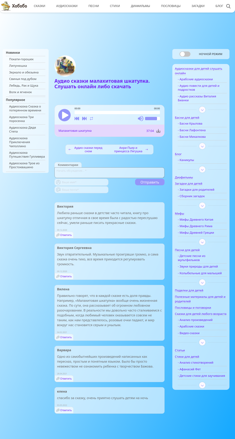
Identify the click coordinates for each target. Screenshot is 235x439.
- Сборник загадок (196, 198)
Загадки (196, 6)
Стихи (114, 6)
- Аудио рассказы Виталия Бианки (202, 100)
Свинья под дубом (22, 79)
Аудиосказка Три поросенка (21, 119)
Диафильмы (139, 6)
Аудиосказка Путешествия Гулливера (27, 154)
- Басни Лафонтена (197, 132)
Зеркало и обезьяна (24, 72)
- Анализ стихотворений (200, 373)
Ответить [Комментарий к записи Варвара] (66, 379)
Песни (93, 6)
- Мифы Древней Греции (201, 234)
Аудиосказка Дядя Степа (22, 129)
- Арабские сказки (196, 336)
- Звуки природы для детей (203, 268)
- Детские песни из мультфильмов (196, 259)
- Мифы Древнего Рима (200, 227)
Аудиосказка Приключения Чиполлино (19, 142)
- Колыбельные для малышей (197, 276)
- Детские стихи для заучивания (197, 388)
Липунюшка (18, 66)
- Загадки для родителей (201, 191)
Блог (218, 6)
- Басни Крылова (195, 125)
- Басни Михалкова (197, 138)
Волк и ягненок (20, 92)
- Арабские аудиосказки (200, 81)
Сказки (39, 6)
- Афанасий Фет (194, 379)
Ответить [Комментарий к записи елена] (66, 410)
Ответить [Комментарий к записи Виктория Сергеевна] (66, 277)
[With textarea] (109, 173)
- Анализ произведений (200, 330)
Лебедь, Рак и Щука (23, 85)
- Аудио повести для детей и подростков (203, 89)
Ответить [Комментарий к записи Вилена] (66, 338)
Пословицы (170, 6)
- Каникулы (191, 161)
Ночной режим (210, 54)
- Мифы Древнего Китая (200, 221)
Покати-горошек (21, 59)
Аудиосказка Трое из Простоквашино (24, 165)
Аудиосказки (66, 6)
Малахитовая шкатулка (75, 131)
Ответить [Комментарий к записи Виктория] (66, 235)
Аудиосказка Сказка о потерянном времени (25, 108)
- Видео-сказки (193, 343)
